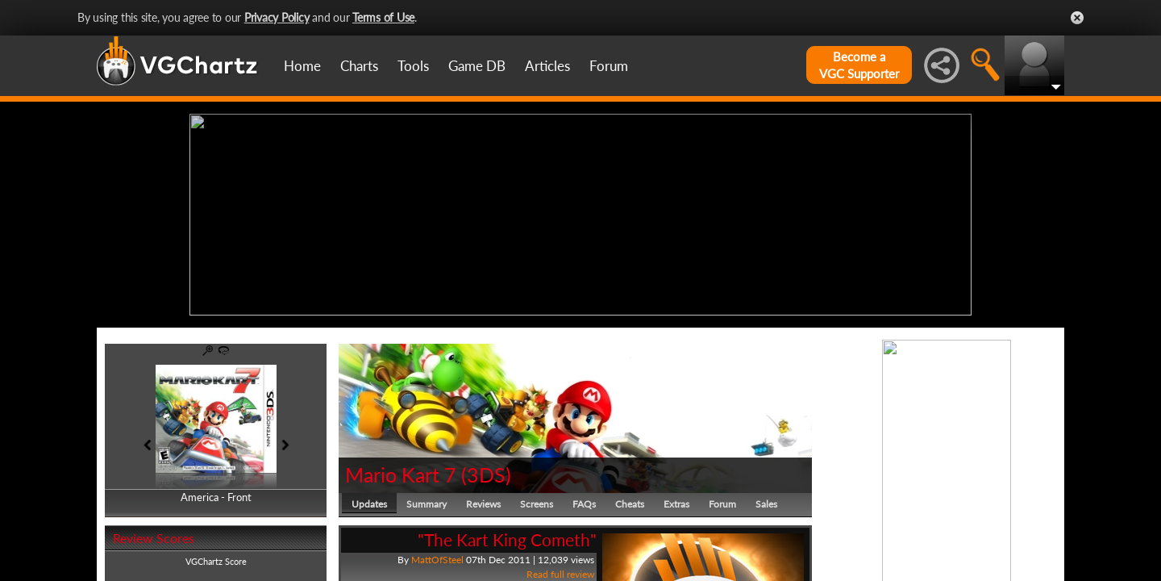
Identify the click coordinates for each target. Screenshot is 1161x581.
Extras (676, 504)
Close (1077, 17)
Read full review (560, 574)
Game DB (477, 65)
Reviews (483, 504)
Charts (359, 65)
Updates (369, 504)
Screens (536, 504)
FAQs (584, 504)
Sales (766, 504)
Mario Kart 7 (400, 474)
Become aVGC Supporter (859, 65)
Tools (413, 65)
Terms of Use (383, 17)
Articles (547, 65)
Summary (426, 504)
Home (302, 65)
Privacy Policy (277, 17)
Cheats (629, 504)
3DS (486, 474)
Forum (608, 65)
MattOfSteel (437, 560)
